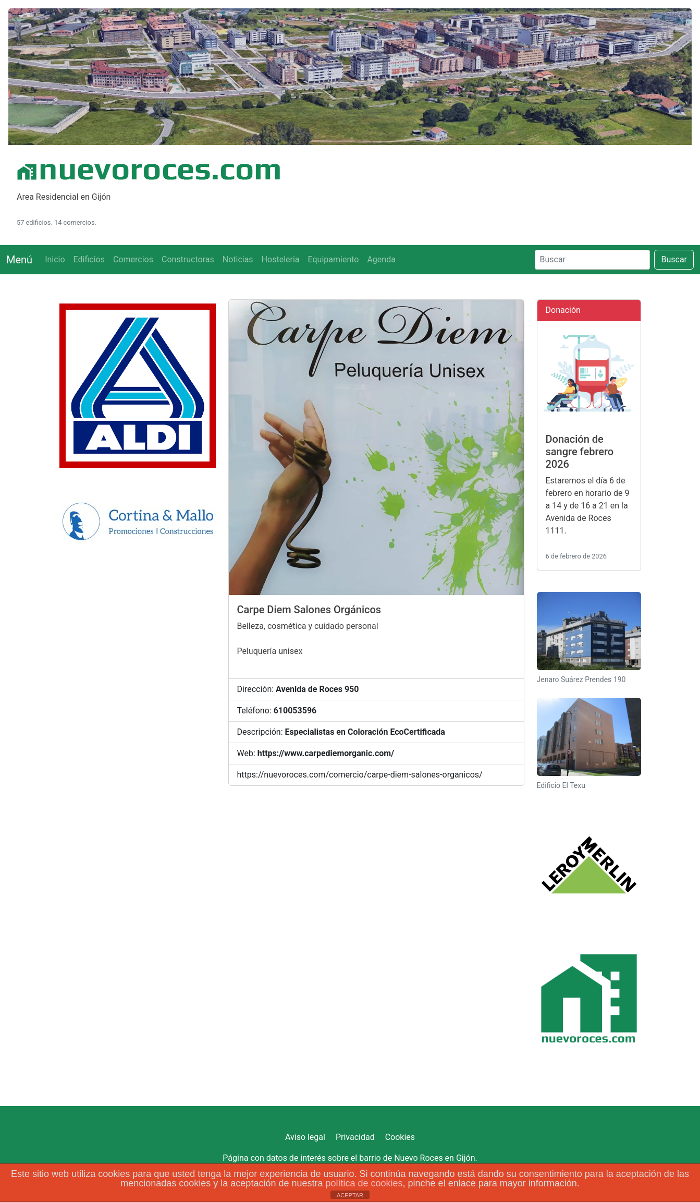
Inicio (55, 259)
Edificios (89, 259)
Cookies (400, 1137)
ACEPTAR (350, 1195)
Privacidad (355, 1137)
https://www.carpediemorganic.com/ (325, 753)
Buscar (674, 259)
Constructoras (188, 259)
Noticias (238, 259)
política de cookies (363, 1183)
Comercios (133, 259)
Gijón (465, 1158)
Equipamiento (333, 259)
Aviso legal (305, 1137)
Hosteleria (281, 259)
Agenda (381, 259)
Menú (19, 259)
